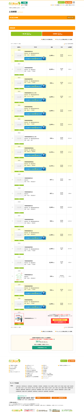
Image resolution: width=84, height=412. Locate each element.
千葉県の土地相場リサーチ (64, 365)
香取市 (65, 387)
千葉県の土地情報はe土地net (14, 7)
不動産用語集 (29, 375)
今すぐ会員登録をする (59, 321)
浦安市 (43, 387)
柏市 (17, 387)
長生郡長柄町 (46, 391)
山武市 (52, 389)
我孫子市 (29, 387)
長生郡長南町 (51, 391)
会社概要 (45, 370)
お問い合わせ (45, 367)
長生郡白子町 (40, 391)
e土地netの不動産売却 (31, 370)
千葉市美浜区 (45, 386)
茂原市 (43, 389)
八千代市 (25, 387)
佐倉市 (68, 386)
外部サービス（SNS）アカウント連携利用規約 (48, 374)
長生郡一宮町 (24, 391)
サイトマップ (45, 378)
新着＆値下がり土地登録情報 (32, 376)
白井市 (59, 387)
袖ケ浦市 (50, 387)
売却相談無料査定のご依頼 (31, 371)
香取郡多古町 (28, 389)
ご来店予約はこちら (42, 347)
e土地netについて (30, 365)
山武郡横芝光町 (18, 391)
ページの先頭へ (81, 409)
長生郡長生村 (35, 391)
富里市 (62, 387)
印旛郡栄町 (18, 389)
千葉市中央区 (18, 386)
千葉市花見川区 (24, 386)
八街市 (53, 387)
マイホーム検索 (13, 367)
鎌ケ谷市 (33, 387)
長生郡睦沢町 (29, 391)
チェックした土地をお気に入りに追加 (63, 39)
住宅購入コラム (29, 373)
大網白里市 (56, 389)
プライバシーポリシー (47, 376)
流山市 (22, 387)
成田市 (65, 386)
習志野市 (71, 386)
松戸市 (59, 386)
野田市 (62, 386)
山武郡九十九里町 (67, 389)
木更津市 (55, 386)
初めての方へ (29, 367)
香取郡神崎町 (23, 389)
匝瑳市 (49, 389)
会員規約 (45, 371)
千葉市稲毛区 (29, 386)
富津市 (40, 387)
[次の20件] (70, 43)
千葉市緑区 (40, 386)
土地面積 (70, 47)
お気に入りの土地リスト (15, 371)
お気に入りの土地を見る (46, 39)
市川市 (49, 386)
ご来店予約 (45, 368)
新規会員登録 (13, 368)
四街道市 (46, 387)
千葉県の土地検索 (13, 365)
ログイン (61, 2)
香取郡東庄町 (61, 389)
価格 (52, 47)
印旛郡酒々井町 (70, 387)
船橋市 (52, 386)
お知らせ (45, 365)
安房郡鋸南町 (39, 389)
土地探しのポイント (30, 368)
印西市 (56, 387)
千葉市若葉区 (35, 386)
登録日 (18, 47)
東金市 (46, 389)
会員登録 (69, 2)
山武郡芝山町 (33, 389)
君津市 (37, 387)
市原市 (19, 387)
